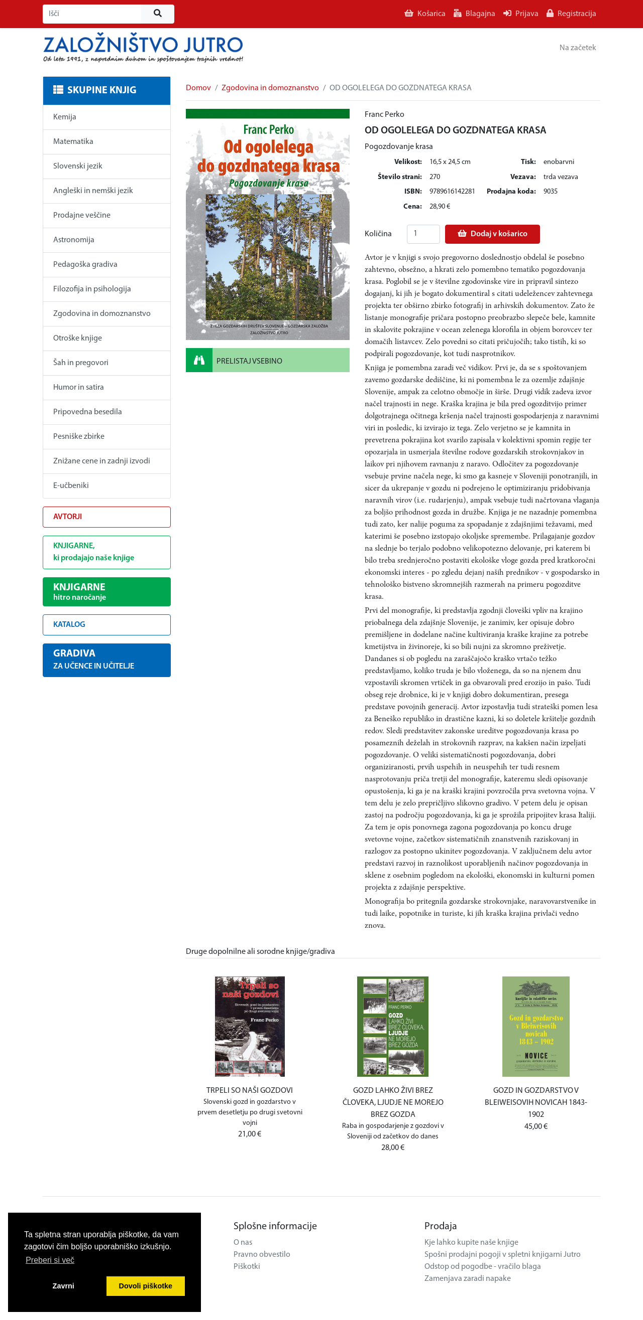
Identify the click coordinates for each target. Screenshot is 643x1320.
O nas (243, 1243)
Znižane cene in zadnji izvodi (101, 461)
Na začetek (578, 48)
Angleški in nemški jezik (93, 191)
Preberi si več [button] (50, 1260)
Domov (198, 88)
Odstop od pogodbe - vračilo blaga (482, 1267)
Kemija (64, 117)
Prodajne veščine (82, 216)
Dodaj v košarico (492, 233)
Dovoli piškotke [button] (145, 1286)
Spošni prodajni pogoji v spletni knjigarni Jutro (502, 1255)
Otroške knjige (77, 339)
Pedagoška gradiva (85, 265)
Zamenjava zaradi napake (467, 1279)
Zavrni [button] (63, 1286)
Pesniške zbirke (78, 437)
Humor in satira (78, 388)
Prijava (521, 13)
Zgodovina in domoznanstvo (102, 314)
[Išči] (92, 14)
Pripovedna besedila (87, 412)
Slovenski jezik (77, 166)
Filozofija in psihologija (92, 289)
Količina (378, 234)
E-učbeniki (71, 486)
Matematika (73, 142)
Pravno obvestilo (262, 1255)
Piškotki (247, 1267)
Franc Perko (384, 115)
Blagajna (474, 13)
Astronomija (73, 240)
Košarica (425, 13)
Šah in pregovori (81, 363)
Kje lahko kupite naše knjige (471, 1243)
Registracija (571, 13)
